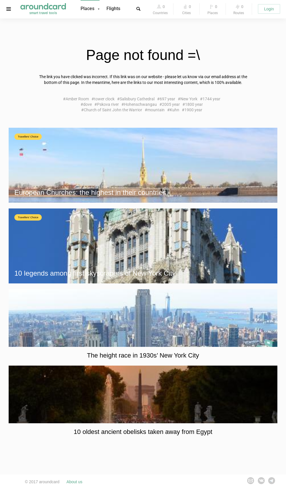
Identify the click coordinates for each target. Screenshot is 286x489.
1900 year (193, 110)
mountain (156, 110)
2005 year (171, 104)
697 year (167, 99)
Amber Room (77, 99)
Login (269, 9)
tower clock (104, 99)
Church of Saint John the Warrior (113, 110)
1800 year (194, 104)
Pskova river (108, 104)
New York (188, 99)
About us (74, 482)
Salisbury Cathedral (137, 99)
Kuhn (174, 110)
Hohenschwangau (140, 104)
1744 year (211, 99)
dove (87, 104)
